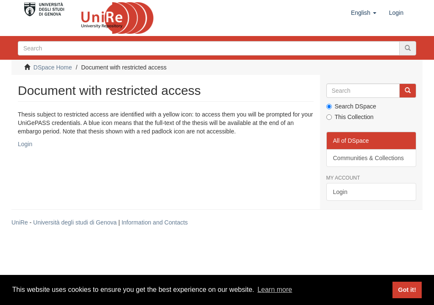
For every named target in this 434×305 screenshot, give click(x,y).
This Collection (350, 117)
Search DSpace (351, 106)
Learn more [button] (274, 289)
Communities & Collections (368, 158)
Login (25, 144)
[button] (364, 12)
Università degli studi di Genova (75, 222)
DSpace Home (52, 67)
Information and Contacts (155, 222)
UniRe (19, 222)
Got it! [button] (407, 289)
